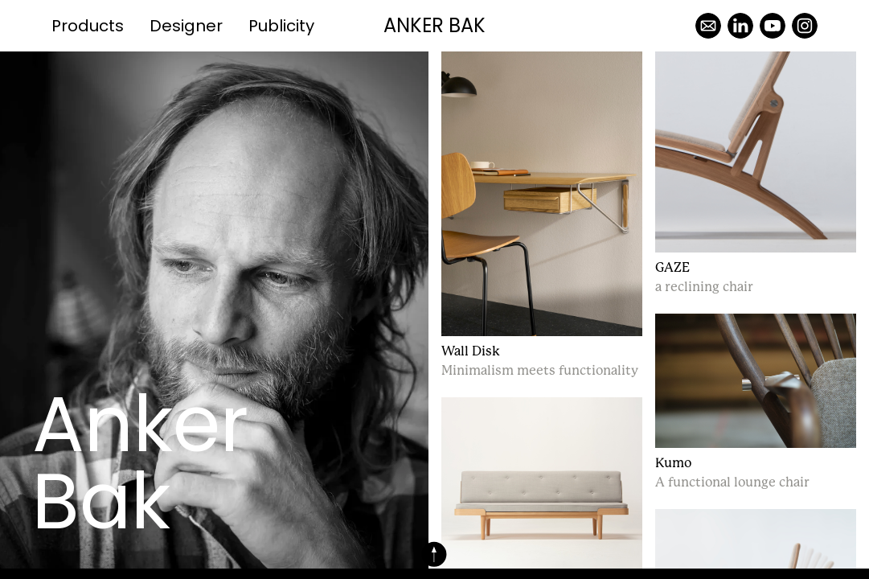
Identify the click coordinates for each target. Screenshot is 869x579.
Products (87, 25)
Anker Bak (434, 25)
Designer (186, 25)
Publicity (281, 25)
